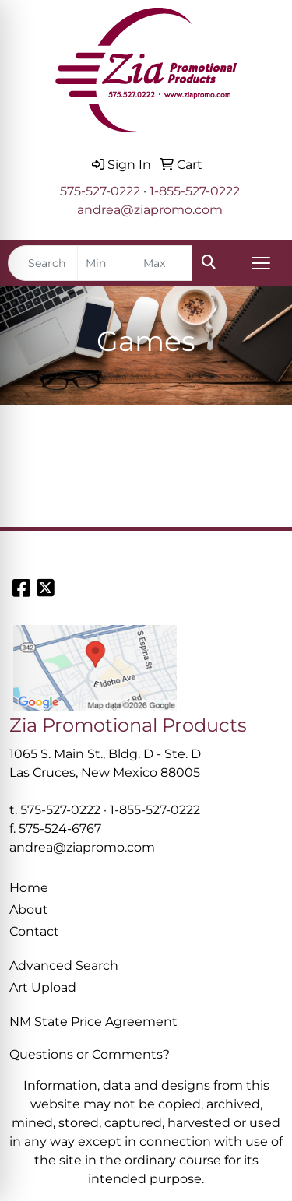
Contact (34, 931)
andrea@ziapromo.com (150, 209)
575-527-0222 (100, 191)
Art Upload (42, 987)
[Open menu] (260, 263)
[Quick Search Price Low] (106, 263)
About (28, 909)
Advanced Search (63, 965)
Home (28, 887)
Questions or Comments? (89, 1054)
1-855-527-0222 (195, 191)
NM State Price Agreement (93, 1021)
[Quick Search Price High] (164, 263)
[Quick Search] (43, 263)
